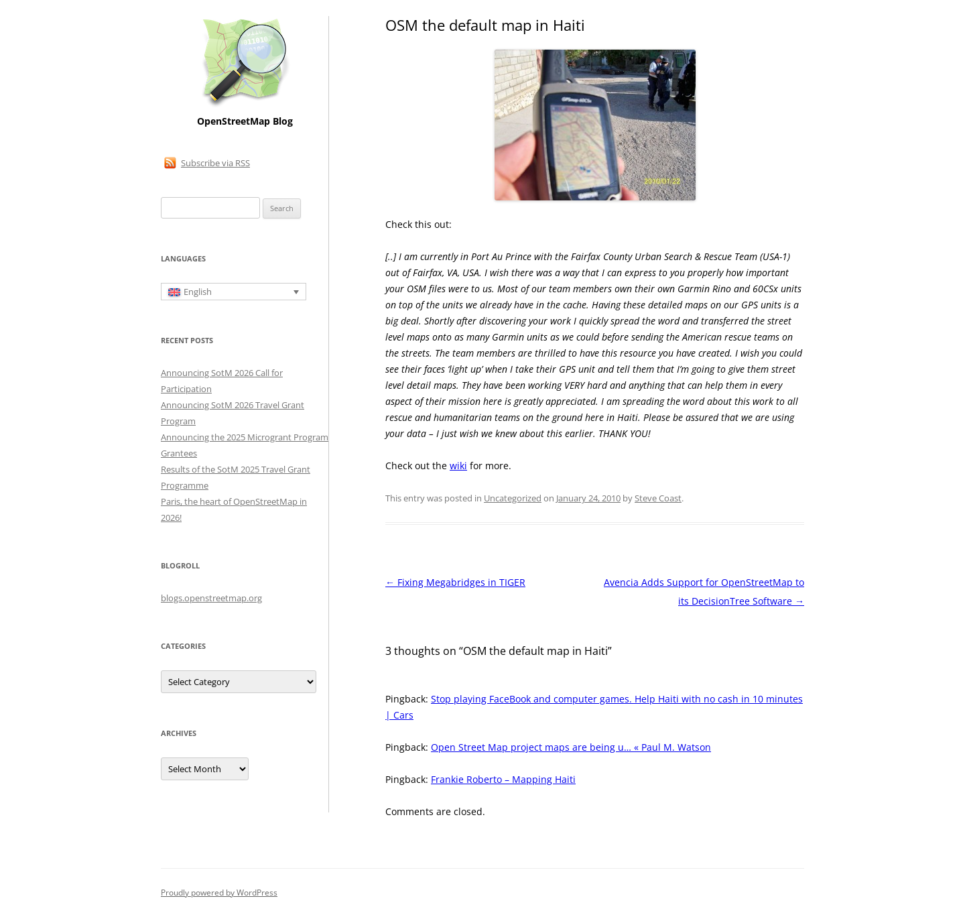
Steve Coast (658, 498)
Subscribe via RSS (215, 163)
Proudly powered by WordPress (219, 892)
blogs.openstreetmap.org (211, 598)
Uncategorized (512, 498)
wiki (458, 465)
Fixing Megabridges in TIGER (455, 582)
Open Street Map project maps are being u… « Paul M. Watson (571, 747)
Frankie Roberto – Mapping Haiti (503, 779)
